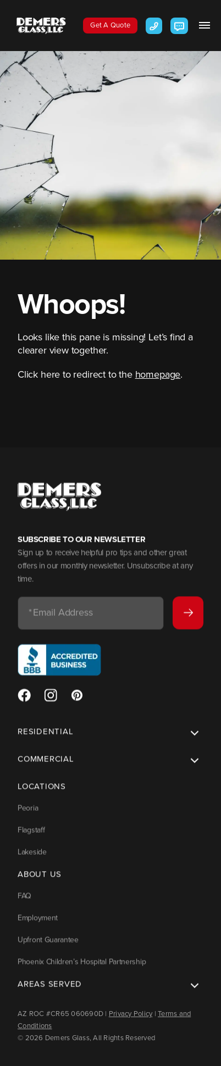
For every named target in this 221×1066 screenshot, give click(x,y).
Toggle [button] (192, 740)
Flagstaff (31, 836)
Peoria (28, 814)
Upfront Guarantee (48, 946)
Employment (38, 924)
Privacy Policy (131, 1013)
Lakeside (32, 858)
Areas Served (50, 990)
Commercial (46, 765)
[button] (204, 25)
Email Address (61, 619)
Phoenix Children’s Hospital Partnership (82, 968)
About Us (40, 880)
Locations (42, 793)
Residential (45, 738)
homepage (158, 374)
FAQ (24, 902)
